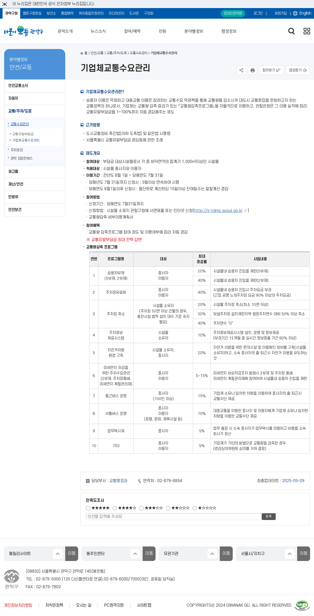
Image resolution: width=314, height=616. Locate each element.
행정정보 (228, 31)
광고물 (13, 171)
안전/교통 (97, 53)
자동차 (13, 98)
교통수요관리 (20, 124)
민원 (162, 31)
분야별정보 (193, 31)
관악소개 (64, 31)
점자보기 (268, 70)
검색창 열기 (291, 31)
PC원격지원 (114, 605)
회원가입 (281, 13)
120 (66, 579)
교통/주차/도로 (19, 111)
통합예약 (67, 13)
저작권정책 (54, 605)
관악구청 (11, 13)
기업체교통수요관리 (26, 140)
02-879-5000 (48, 579)
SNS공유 (241, 70)
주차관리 (17, 150)
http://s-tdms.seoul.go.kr (218, 210)
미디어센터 (116, 13)
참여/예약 (132, 31)
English (305, 13)
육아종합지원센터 (91, 13)
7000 (135, 579)
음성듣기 (295, 70)
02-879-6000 (116, 579)
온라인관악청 (233, 13)
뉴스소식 (98, 31)
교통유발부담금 (23, 134)
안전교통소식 (18, 86)
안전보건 (14, 210)
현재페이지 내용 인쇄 (252, 70)
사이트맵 (144, 605)
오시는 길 (83, 605)
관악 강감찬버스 (22, 158)
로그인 (258, 13)
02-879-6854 (169, 480)
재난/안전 (15, 184)
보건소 (51, 13)
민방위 (13, 197)
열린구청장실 (32, 13)
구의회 (148, 13)
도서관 (134, 13)
